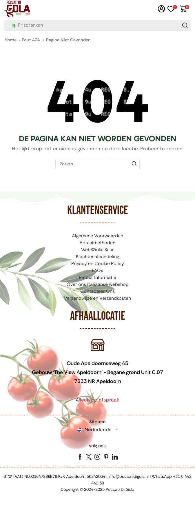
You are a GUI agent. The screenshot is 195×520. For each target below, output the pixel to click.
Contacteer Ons (97, 291)
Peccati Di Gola (120, 489)
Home (11, 40)
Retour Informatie (97, 277)
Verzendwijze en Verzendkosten (97, 298)
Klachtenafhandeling (97, 256)
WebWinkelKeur (97, 250)
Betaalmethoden (97, 243)
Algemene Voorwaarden (97, 236)
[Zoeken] (185, 25)
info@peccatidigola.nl (128, 476)
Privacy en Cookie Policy (97, 263)
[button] (161, 8)
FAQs (97, 270)
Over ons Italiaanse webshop (98, 284)
